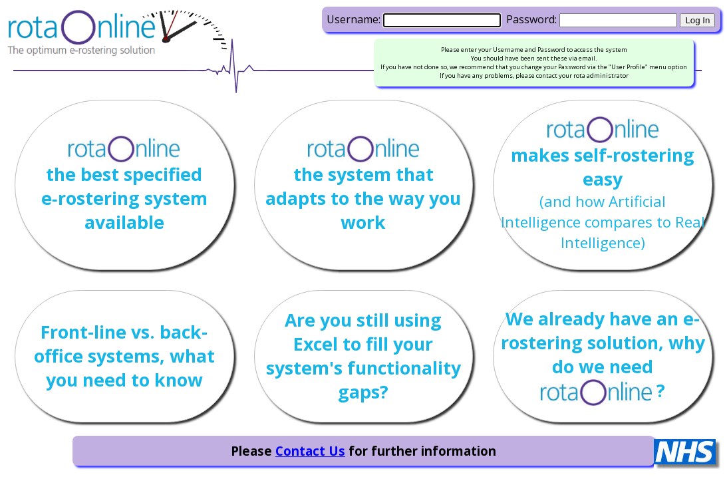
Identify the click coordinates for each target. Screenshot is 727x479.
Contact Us (310, 450)
